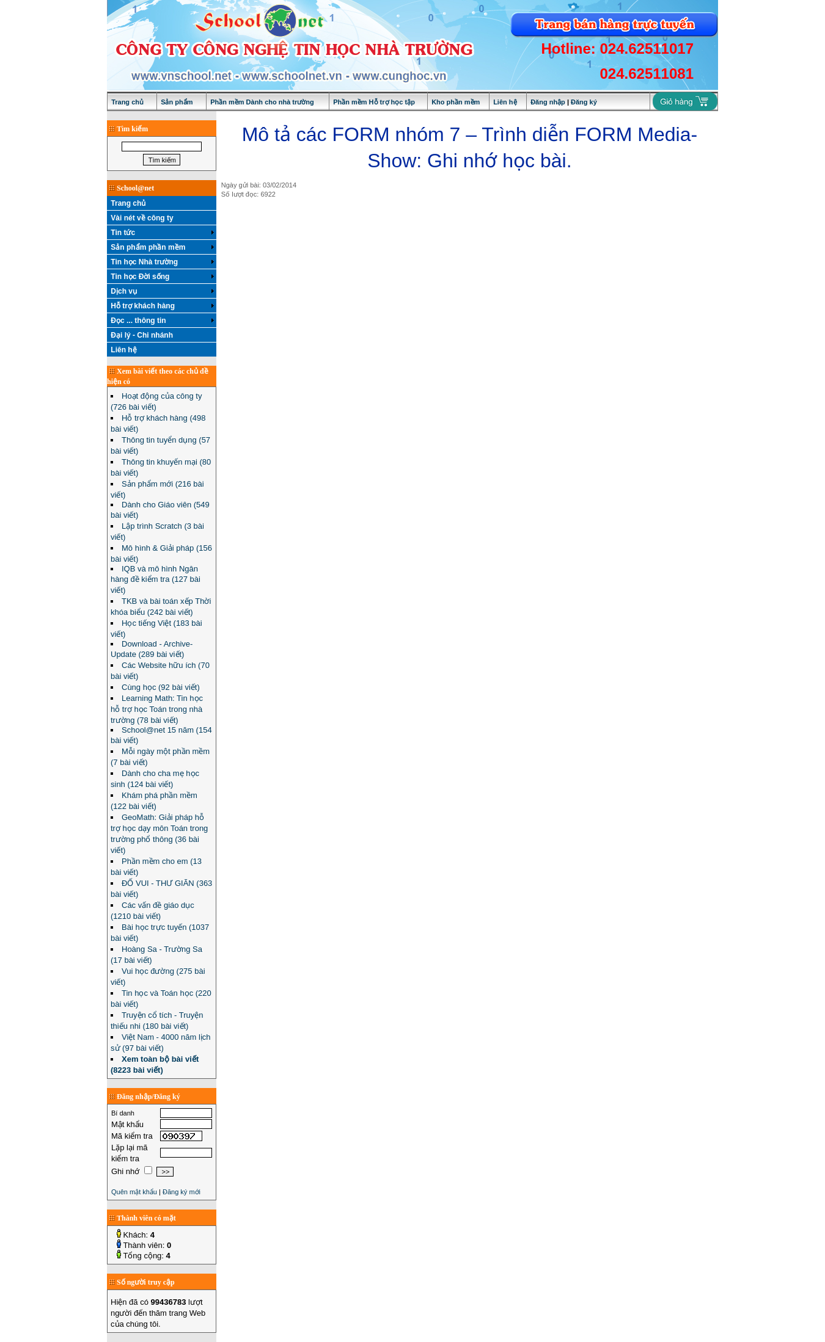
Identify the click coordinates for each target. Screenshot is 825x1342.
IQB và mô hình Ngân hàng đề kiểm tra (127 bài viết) (155, 579)
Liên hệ (504, 102)
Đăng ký (584, 102)
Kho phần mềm (455, 102)
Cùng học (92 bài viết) (161, 687)
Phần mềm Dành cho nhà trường (262, 102)
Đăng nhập (547, 102)
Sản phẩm (177, 102)
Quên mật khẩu (134, 1191)
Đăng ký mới (181, 1191)
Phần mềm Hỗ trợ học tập (374, 102)
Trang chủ (127, 102)
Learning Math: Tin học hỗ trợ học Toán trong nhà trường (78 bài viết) (157, 709)
